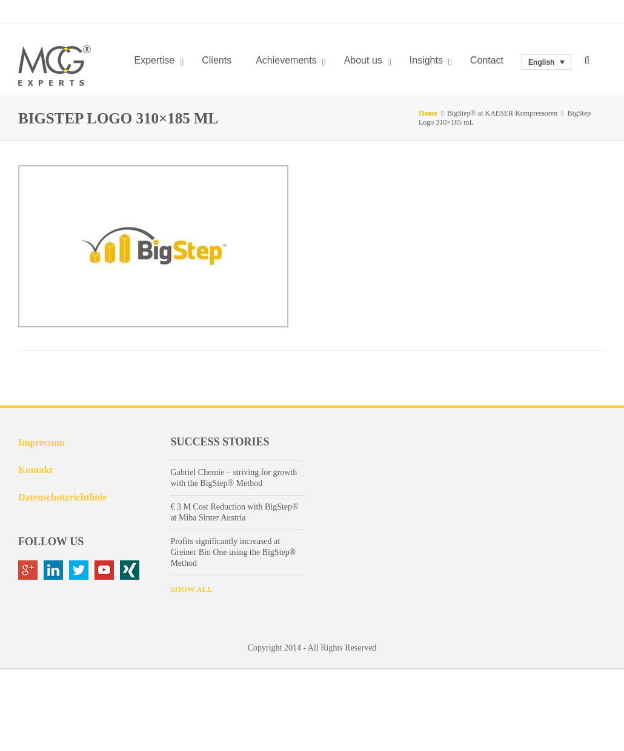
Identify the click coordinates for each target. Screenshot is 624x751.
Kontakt (35, 470)
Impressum (41, 443)
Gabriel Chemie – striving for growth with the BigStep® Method (233, 478)
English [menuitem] (541, 62)
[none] (546, 62)
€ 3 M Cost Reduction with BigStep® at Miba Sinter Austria (234, 512)
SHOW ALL (191, 589)
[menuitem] (546, 62)
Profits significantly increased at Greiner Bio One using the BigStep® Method (233, 552)
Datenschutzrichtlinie (62, 497)
